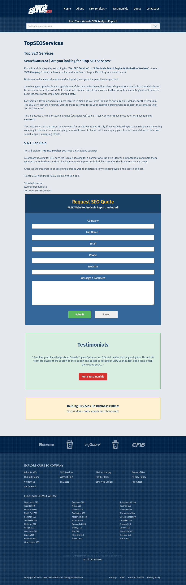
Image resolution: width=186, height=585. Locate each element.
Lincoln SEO (125, 528)
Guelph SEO (29, 528)
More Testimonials (93, 376)
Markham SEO (126, 510)
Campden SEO (126, 520)
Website (93, 266)
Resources (137, 481)
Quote (137, 8)
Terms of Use (138, 472)
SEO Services (98, 8)
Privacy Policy (139, 477)
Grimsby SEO (125, 524)
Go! (155, 26)
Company (93, 220)
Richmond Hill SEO (128, 502)
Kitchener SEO (30, 524)
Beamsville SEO (126, 531)
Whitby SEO (77, 528)
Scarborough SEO (127, 513)
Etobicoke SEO (30, 510)
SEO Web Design (104, 481)
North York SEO (30, 513)
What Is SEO (30, 472)
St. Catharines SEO (128, 517)
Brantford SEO (30, 539)
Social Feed (30, 486)
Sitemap (113, 577)
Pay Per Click (102, 477)
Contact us (29, 481)
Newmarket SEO (79, 524)
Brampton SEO (78, 502)
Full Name (93, 232)
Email (93, 243)
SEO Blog (64, 481)
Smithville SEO (30, 520)
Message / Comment (93, 278)
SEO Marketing (103, 472)
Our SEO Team (31, 477)
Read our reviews (93, 559)
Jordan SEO (124, 539)
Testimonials (120, 8)
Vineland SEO (125, 535)
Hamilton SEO (30, 517)
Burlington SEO (78, 513)
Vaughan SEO (125, 506)
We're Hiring (66, 477)
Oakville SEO (77, 510)
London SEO (29, 535)
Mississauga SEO (31, 502)
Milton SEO (76, 506)
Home (67, 8)
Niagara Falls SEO (79, 517)
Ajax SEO (76, 531)
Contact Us (153, 8)
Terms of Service (136, 577)
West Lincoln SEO (31, 542)
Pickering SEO (78, 535)
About (80, 8)
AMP (122, 577)
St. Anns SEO (77, 520)
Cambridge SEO (30, 531)
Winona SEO (77, 539)
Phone (93, 255)
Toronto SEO (29, 506)
